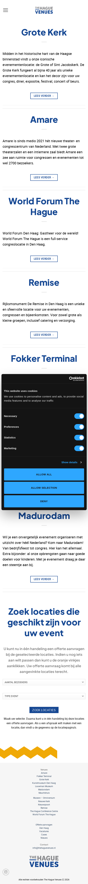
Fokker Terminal (44, 358)
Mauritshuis (44, 792)
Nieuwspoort (44, 804)
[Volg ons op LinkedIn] (6, 872)
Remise (44, 282)
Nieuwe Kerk (44, 801)
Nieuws (44, 837)
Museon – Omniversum (44, 797)
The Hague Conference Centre (44, 811)
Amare (44, 119)
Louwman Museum (44, 786)
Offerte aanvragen (44, 824)
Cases (44, 834)
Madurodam (44, 515)
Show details (69, 462)
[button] (5, 10)
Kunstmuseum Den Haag (44, 782)
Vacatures (44, 831)
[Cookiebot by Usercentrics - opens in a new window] (69, 379)
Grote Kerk (44, 31)
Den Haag (44, 828)
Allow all (44, 474)
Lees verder (44, 96)
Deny (44, 501)
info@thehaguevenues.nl (44, 847)
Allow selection (44, 487)
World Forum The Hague (44, 206)
